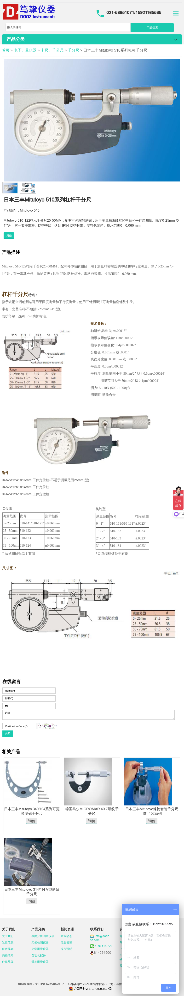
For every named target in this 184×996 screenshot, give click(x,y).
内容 (88, 715)
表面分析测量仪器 (42, 936)
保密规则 (7, 949)
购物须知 (7, 955)
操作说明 (66, 949)
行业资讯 (66, 942)
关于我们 (7, 936)
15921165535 (104, 946)
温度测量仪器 (40, 962)
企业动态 (66, 936)
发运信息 (7, 942)
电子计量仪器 (25, 50)
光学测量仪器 (40, 949)
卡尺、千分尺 (52, 50)
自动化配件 (38, 955)
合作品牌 (7, 962)
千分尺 (73, 50)
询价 (9, 235)
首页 (6, 50)
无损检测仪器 (40, 942)
